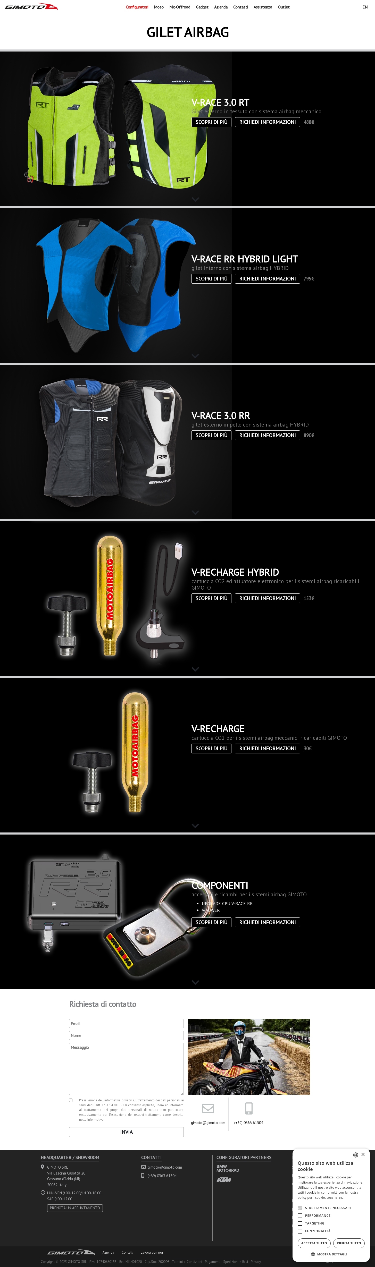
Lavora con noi (152, 1252)
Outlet (284, 7)
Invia (126, 1132)
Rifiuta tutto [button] (349, 1243)
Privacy (256, 1261)
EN (365, 7)
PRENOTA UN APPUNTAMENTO (75, 1207)
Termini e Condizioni (187, 1261)
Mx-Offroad (179, 7)
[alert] (331, 1205)
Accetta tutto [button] (314, 1243)
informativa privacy (118, 1100)
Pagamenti (212, 1261)
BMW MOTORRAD (227, 1168)
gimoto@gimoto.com (208, 1122)
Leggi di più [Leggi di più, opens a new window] (335, 1198)
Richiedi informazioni (267, 122)
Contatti (240, 7)
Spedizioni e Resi (235, 1261)
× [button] (363, 1155)
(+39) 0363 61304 (248, 1122)
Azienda (221, 7)
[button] (331, 1254)
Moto (159, 7)
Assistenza (263, 7)
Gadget (202, 7)
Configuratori (137, 7)
